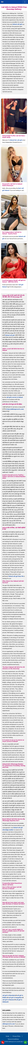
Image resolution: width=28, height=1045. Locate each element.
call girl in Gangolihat (15, 997)
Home (7, 1036)
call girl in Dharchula (8, 995)
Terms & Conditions (13, 1039)
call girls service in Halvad (14, 397)
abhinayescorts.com (8, 1024)
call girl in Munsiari (8, 999)
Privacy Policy (16, 1036)
